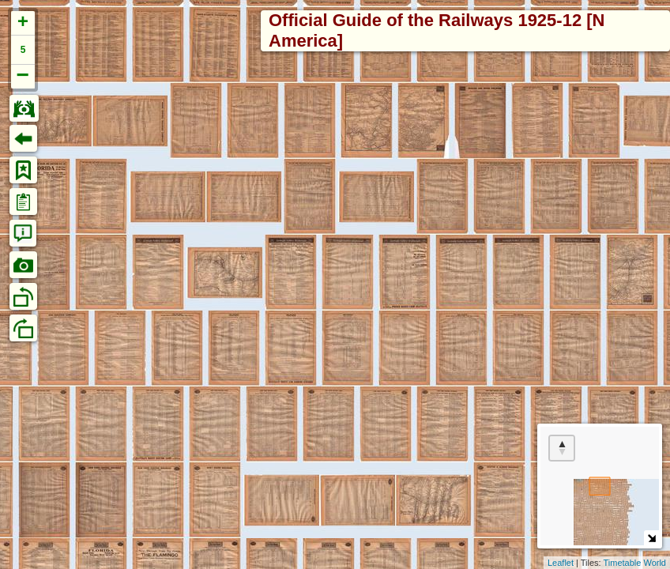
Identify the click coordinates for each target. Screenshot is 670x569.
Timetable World (635, 562)
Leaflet (561, 562)
